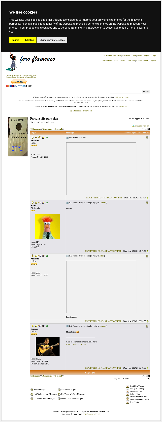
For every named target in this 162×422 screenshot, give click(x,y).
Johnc (101, 256)
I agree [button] (15, 40)
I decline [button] (29, 40)
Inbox (116, 61)
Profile (122, 61)
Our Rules (131, 61)
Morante (102, 203)
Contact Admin (142, 61)
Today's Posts (107, 61)
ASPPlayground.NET (91, 414)
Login (154, 56)
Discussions (47, 129)
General (58, 129)
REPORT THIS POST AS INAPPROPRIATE (104, 198)
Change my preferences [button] (52, 40)
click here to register (121, 97)
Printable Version (140, 126)
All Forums (35, 129)
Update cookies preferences (81, 111)
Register (147, 56)
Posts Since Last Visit (112, 56)
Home (139, 56)
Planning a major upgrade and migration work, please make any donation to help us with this (21, 76)
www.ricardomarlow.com (76, 344)
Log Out (153, 61)
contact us (123, 106)
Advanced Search (129, 56)
